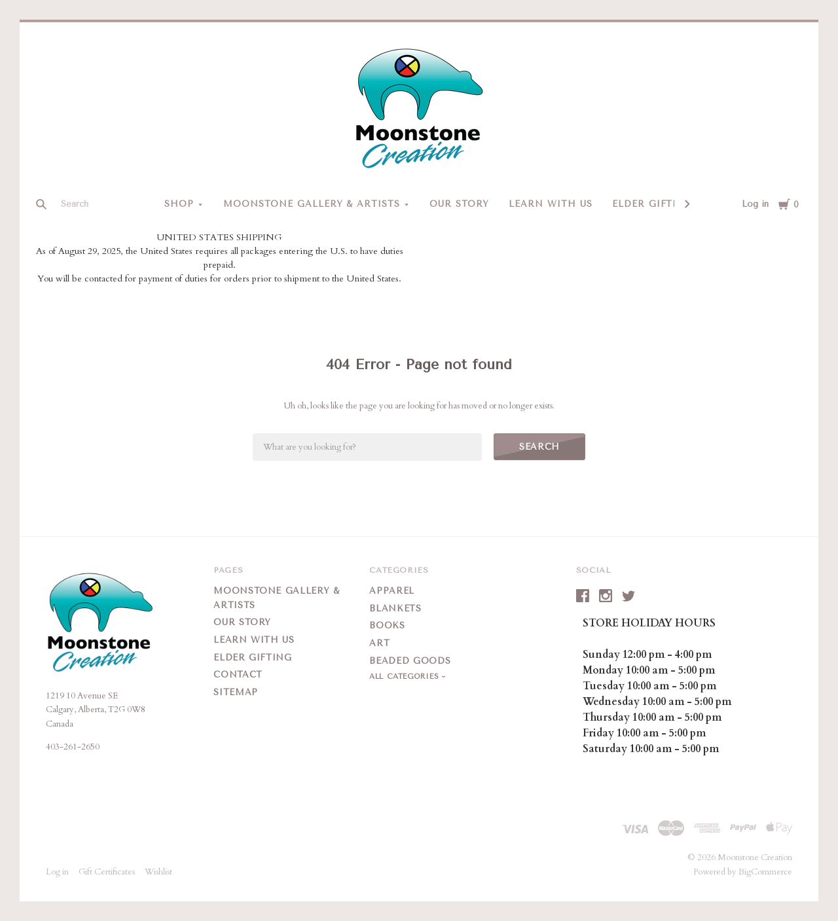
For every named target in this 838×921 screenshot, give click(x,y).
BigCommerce (765, 872)
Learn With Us (550, 204)
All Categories (405, 676)
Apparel (391, 591)
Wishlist (158, 872)
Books (387, 625)
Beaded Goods (409, 661)
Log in (755, 204)
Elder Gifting (652, 204)
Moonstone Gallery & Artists (311, 204)
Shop (179, 204)
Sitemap (235, 692)
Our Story (459, 204)
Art (379, 643)
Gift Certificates (107, 872)
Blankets (395, 608)
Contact (238, 674)
